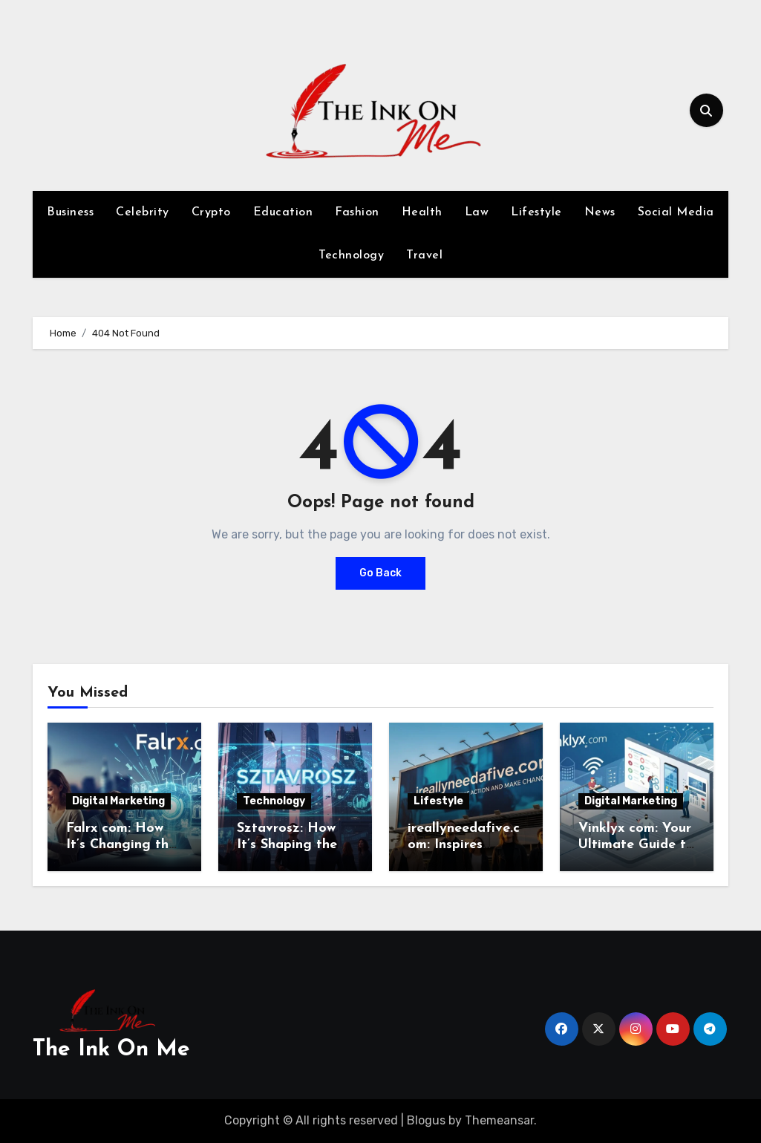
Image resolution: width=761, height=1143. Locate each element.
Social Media (676, 212)
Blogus (426, 1120)
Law (477, 212)
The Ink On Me (111, 1049)
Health (422, 212)
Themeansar (499, 1120)
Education (283, 212)
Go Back (380, 573)
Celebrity (142, 212)
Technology (351, 255)
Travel (424, 255)
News (599, 212)
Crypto (211, 212)
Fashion (357, 212)
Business (70, 212)
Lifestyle (536, 212)
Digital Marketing (118, 801)
